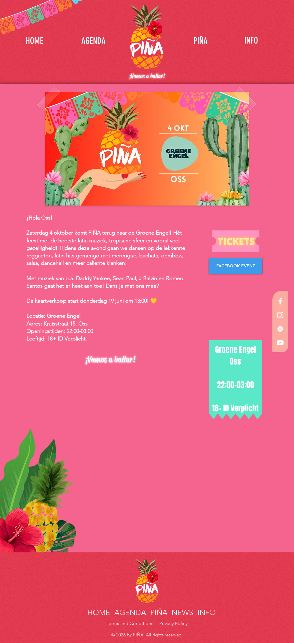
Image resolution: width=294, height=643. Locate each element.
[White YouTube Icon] (280, 342)
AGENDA (130, 612)
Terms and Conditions (130, 623)
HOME (99, 612)
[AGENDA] (93, 40)
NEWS (182, 612)
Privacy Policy (173, 623)
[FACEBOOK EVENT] (235, 266)
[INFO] (251, 40)
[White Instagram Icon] (280, 315)
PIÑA (157, 612)
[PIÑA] (200, 40)
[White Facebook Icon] (280, 301)
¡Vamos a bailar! (147, 76)
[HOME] (34, 40)
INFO (205, 612)
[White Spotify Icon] (280, 329)
